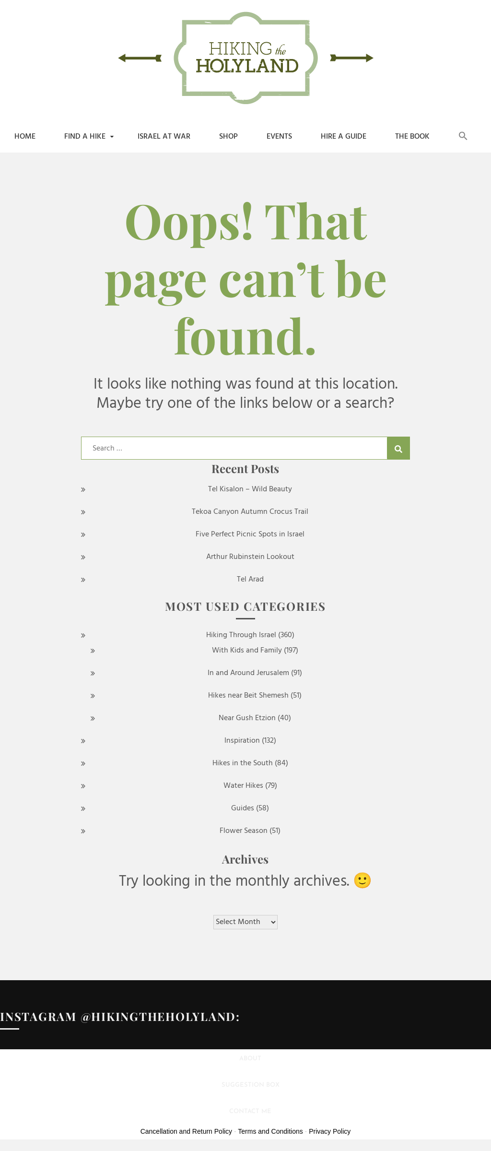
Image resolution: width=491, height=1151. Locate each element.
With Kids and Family (247, 650)
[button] (463, 137)
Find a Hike (84, 137)
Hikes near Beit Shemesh (248, 695)
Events (279, 137)
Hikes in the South (242, 763)
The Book (412, 137)
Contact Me (250, 1111)
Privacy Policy (330, 1131)
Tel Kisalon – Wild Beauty (250, 489)
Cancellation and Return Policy (186, 1131)
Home (24, 137)
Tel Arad (250, 579)
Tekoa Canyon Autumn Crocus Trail (250, 512)
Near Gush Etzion (247, 718)
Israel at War (164, 137)
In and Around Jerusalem (248, 673)
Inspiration (242, 741)
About (250, 1059)
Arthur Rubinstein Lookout (250, 557)
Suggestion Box (251, 1085)
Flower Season (244, 831)
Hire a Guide (343, 137)
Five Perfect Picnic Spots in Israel (250, 534)
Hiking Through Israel (241, 635)
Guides (242, 808)
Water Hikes (243, 786)
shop (228, 137)
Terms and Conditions (270, 1131)
